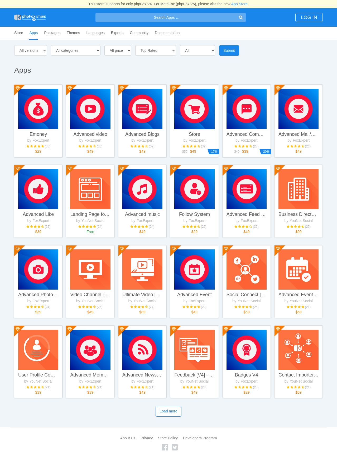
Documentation (167, 33)
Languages (95, 33)
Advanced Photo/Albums (38, 297)
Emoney (38, 130)
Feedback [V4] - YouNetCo (194, 380)
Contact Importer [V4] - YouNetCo (298, 380)
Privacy (147, 446)
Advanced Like (38, 213)
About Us (128, 446)
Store (18, 33)
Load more (168, 419)
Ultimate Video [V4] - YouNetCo (142, 297)
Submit (229, 50)
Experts (117, 33)
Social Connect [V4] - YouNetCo (247, 297)
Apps (33, 33)
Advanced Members (90, 380)
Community (139, 33)
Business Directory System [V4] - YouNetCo (298, 213)
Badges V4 (246, 380)
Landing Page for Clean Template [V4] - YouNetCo (90, 213)
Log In (307, 17)
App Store (239, 4)
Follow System (194, 213)
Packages (52, 33)
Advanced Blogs (142, 130)
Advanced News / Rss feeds (142, 380)
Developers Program (200, 446)
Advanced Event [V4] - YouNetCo (298, 297)
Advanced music (142, 213)
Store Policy (168, 446)
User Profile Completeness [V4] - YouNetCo (38, 380)
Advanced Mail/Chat (298, 130)
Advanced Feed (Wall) (247, 213)
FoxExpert (40, 136)
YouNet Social (92, 220)
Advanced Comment (247, 130)
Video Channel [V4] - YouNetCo (90, 297)
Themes (73, 33)
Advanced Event (194, 297)
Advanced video (90, 130)
